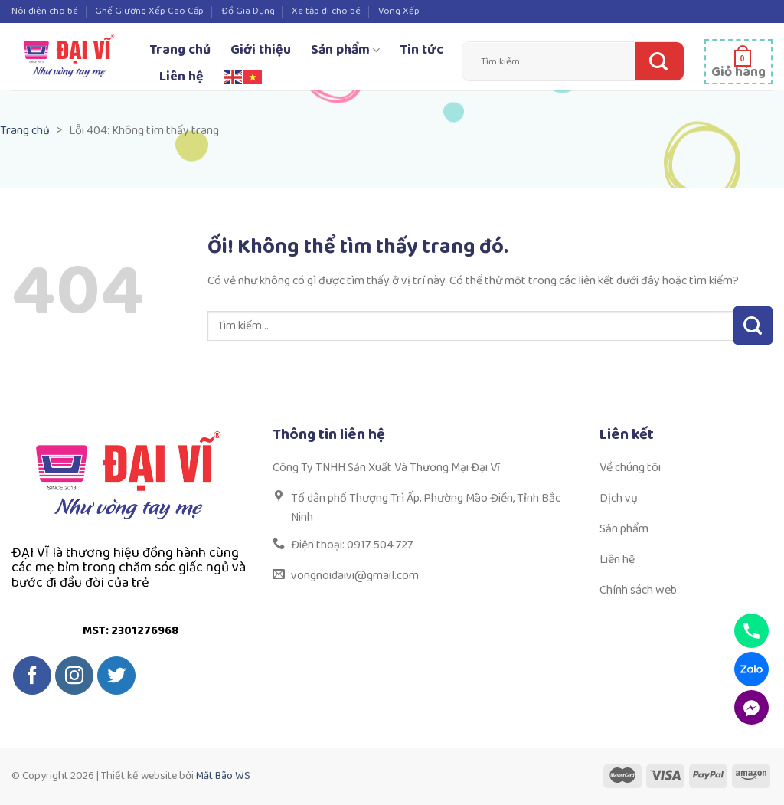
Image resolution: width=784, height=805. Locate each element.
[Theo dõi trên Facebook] (32, 675)
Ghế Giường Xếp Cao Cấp (149, 11)
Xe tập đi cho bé (326, 11)
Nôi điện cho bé (44, 11)
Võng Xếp (399, 11)
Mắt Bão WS (223, 776)
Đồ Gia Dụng (248, 11)
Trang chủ (180, 50)
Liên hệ (181, 76)
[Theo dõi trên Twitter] (116, 675)
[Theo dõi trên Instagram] (74, 675)
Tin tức (421, 50)
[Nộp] (655, 61)
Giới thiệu (260, 50)
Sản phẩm (345, 50)
